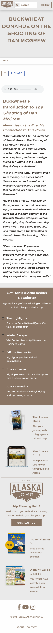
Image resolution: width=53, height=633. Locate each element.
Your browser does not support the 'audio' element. (22, 89)
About (6, 61)
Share (16, 73)
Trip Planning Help (27, 506)
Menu (45, 5)
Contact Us (26, 523)
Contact (31, 627)
